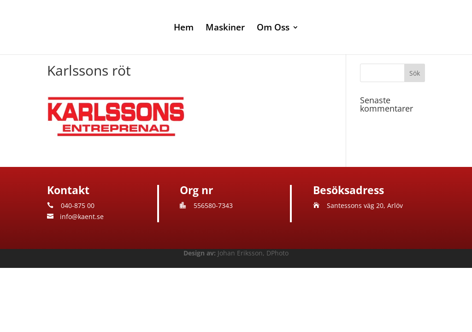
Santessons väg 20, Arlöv (365, 205)
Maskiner (225, 28)
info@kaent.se (82, 216)
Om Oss (273, 28)
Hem (184, 28)
